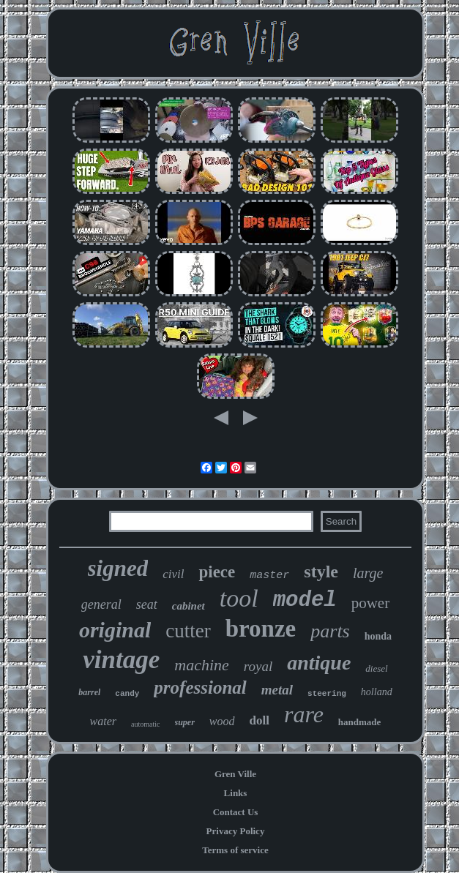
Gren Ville (235, 773)
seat (146, 604)
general (101, 604)
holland (376, 691)
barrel (89, 692)
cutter (187, 631)
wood (222, 721)
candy (127, 693)
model (305, 600)
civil (173, 574)
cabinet (188, 606)
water (103, 721)
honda (378, 636)
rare (304, 714)
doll (259, 720)
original (115, 630)
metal (277, 689)
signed (118, 568)
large (368, 573)
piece (216, 572)
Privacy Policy (235, 830)
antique (319, 662)
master (269, 575)
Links (235, 792)
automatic (145, 724)
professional (200, 687)
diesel (376, 668)
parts (329, 631)
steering (326, 693)
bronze (260, 628)
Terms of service (235, 849)
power (370, 603)
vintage (121, 659)
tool (239, 598)
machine (201, 665)
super (185, 722)
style (321, 571)
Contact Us (235, 811)
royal (258, 666)
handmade (359, 721)
